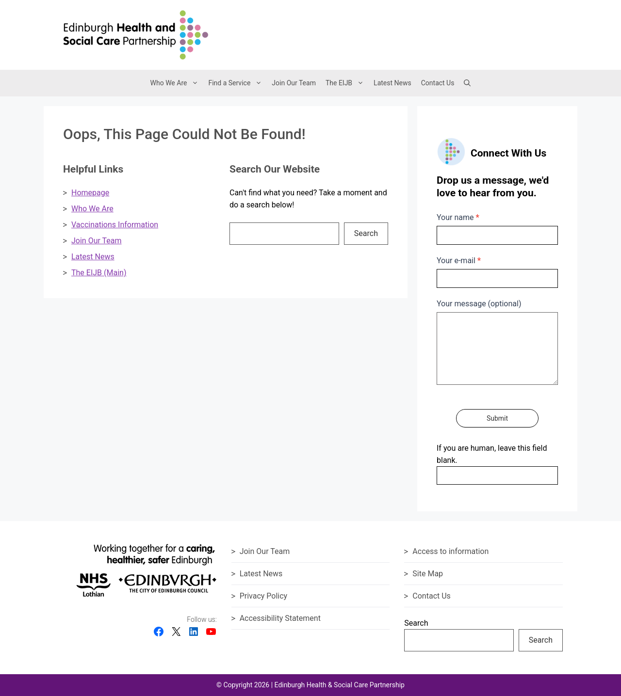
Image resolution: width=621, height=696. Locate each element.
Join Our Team (294, 83)
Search (366, 233)
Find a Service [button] (237, 83)
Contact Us (438, 83)
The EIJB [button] (347, 83)
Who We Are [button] (177, 83)
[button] (467, 83)
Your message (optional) (479, 303)
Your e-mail (459, 260)
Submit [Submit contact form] (497, 418)
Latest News (392, 83)
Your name (458, 217)
